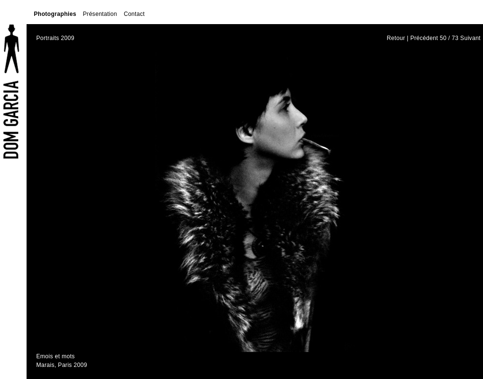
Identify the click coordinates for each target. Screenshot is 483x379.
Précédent (424, 38)
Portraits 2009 (55, 38)
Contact (134, 14)
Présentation (100, 14)
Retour (396, 38)
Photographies (55, 14)
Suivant (470, 38)
